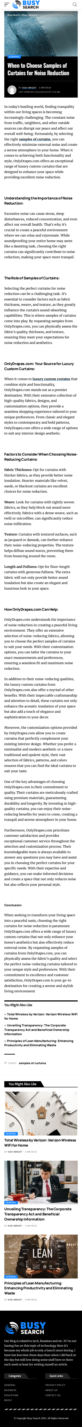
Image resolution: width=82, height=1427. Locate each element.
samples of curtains (35, 139)
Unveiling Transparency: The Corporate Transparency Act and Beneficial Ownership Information (36, 1029)
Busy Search (33, 1418)
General (14, 56)
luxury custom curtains (51, 379)
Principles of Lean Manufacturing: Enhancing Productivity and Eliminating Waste (38, 1043)
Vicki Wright (29, 87)
